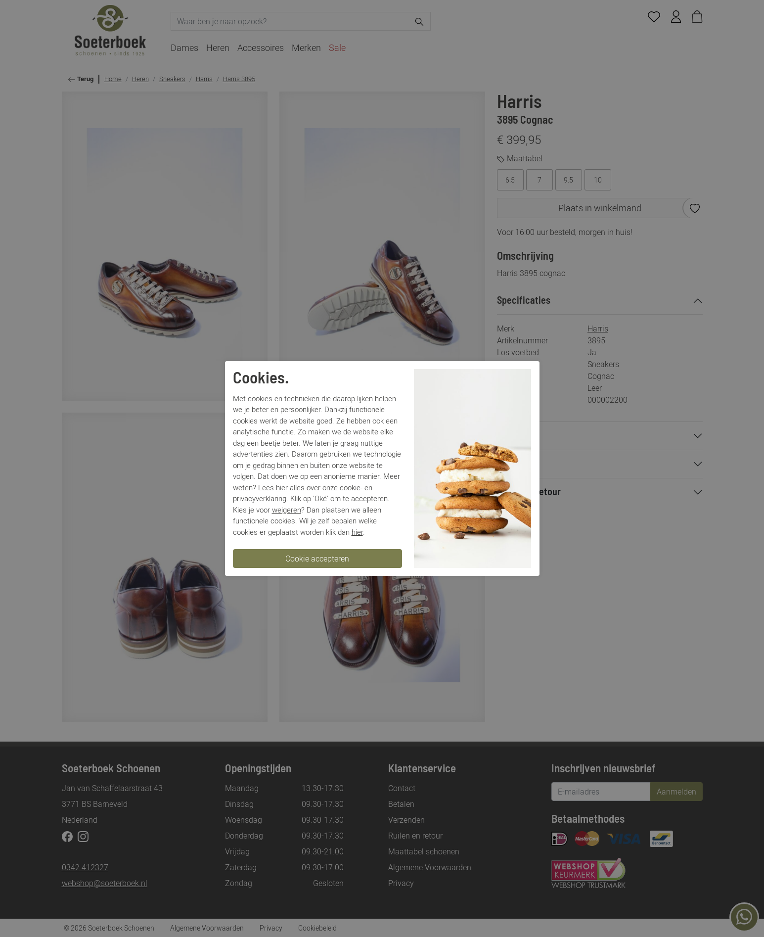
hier (282, 487)
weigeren (286, 510)
